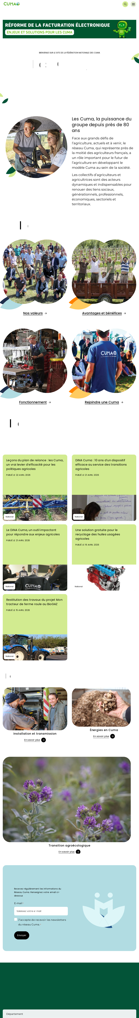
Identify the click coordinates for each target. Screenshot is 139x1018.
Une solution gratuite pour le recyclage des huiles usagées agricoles (97, 534)
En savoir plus (32, 740)
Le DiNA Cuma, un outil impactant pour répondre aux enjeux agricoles (33, 532)
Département (14, 1014)
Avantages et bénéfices (102, 313)
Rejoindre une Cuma (102, 402)
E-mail (18, 903)
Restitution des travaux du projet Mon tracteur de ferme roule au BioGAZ (34, 602)
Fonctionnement (33, 402)
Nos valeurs (33, 313)
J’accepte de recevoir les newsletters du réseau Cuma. (42, 922)
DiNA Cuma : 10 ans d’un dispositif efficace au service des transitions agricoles (101, 464)
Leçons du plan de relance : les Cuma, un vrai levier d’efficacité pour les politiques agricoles (34, 464)
